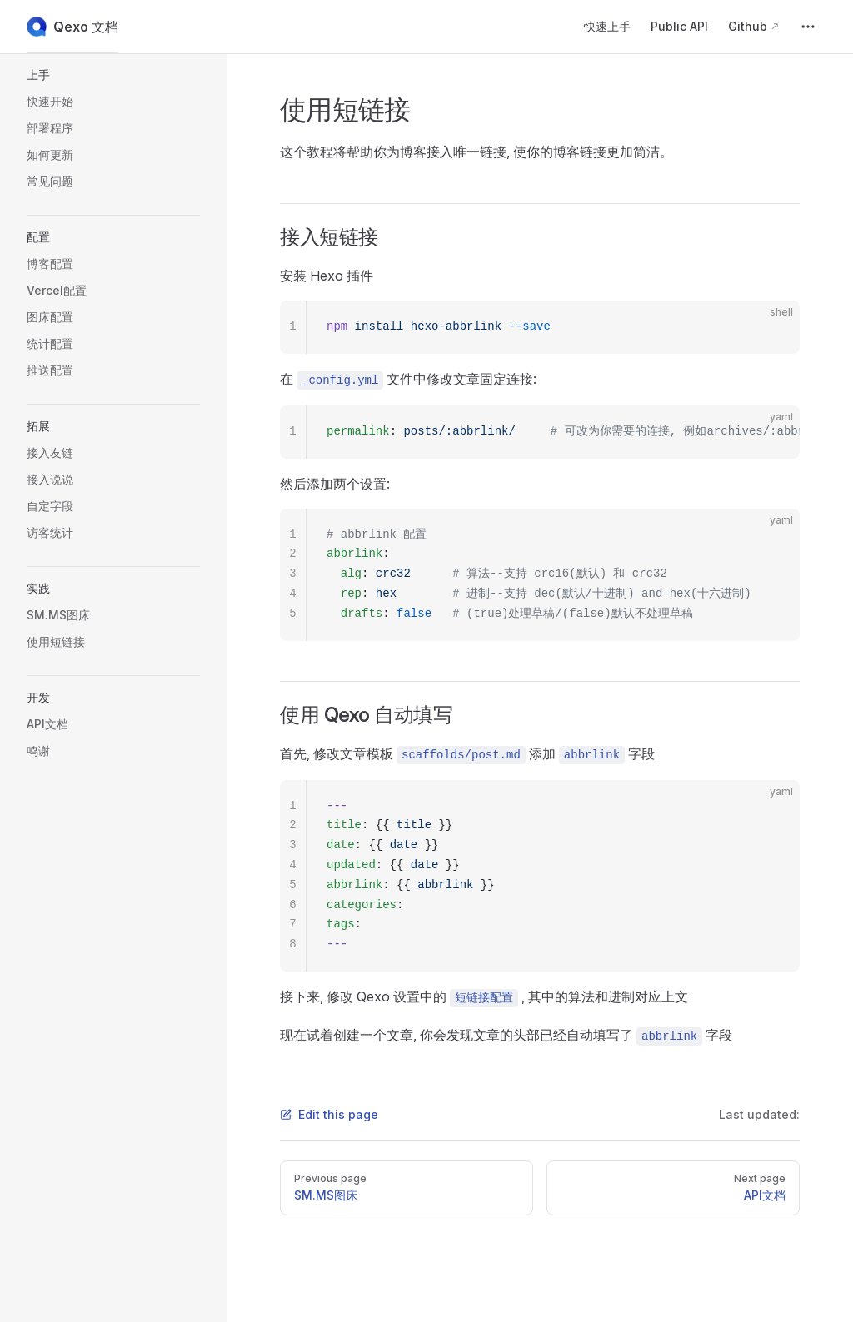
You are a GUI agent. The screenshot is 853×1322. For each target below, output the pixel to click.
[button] (113, 75)
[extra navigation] (808, 26)
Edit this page (329, 1114)
